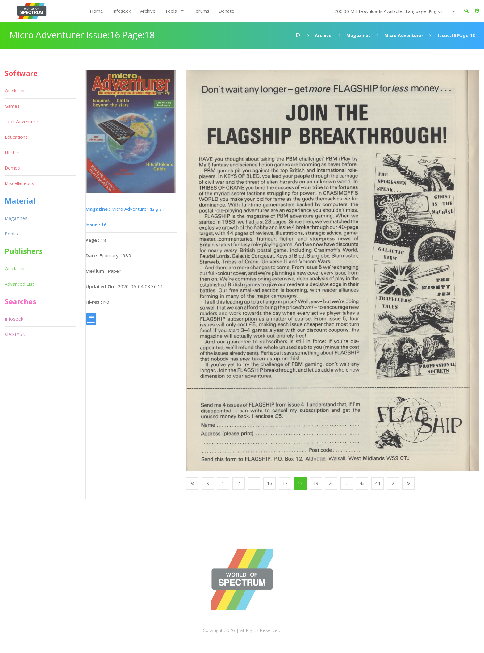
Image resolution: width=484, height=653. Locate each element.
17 (284, 483)
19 (315, 483)
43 (362, 483)
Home (96, 11)
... (254, 483)
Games (12, 106)
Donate (226, 11)
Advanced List (19, 284)
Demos (12, 168)
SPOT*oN (15, 334)
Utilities (13, 152)
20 (331, 483)
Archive (148, 11)
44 (377, 483)
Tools (171, 11)
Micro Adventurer (403, 35)
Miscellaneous (19, 183)
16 (96, 224)
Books (11, 233)
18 (300, 483)
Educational (17, 137)
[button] (477, 11)
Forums (201, 11)
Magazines (358, 35)
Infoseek (121, 11)
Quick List (15, 90)
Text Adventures (23, 121)
